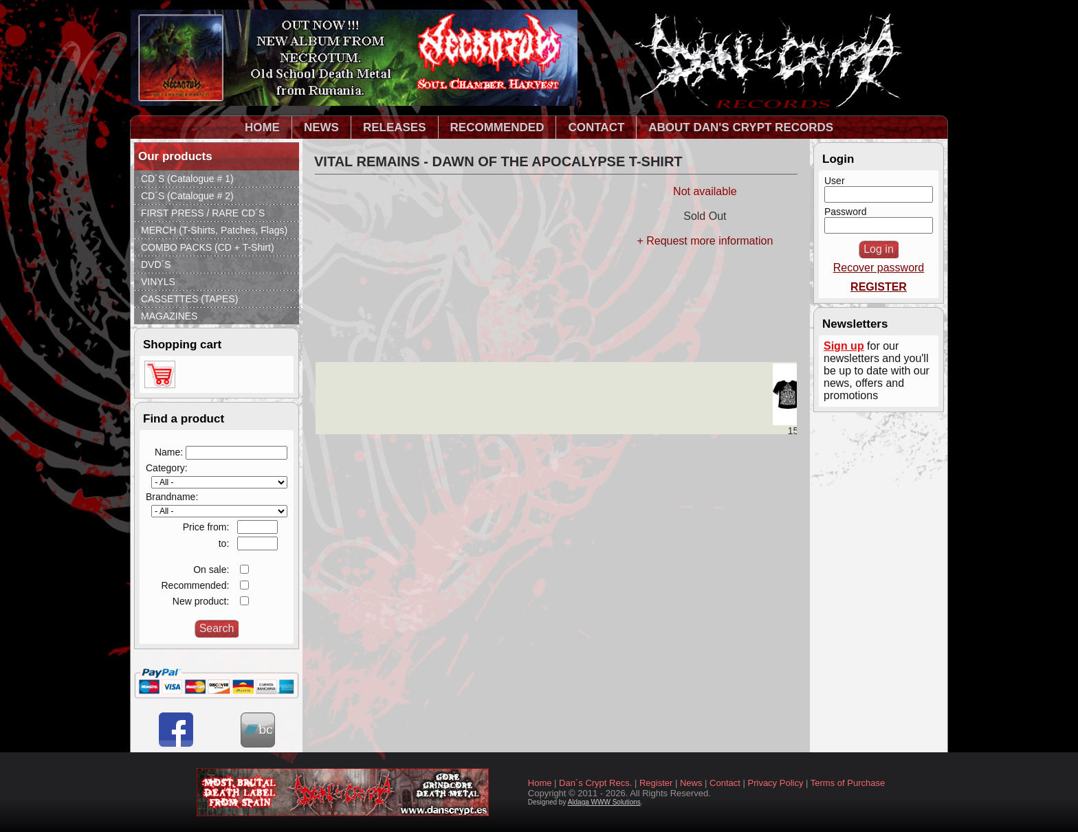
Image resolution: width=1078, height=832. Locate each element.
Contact (725, 783)
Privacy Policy (776, 783)
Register (655, 783)
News (691, 783)
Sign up (844, 346)
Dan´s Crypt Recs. (595, 783)
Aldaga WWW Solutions (604, 802)
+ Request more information (705, 241)
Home (540, 783)
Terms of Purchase (848, 783)
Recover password (879, 267)
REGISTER (878, 287)
